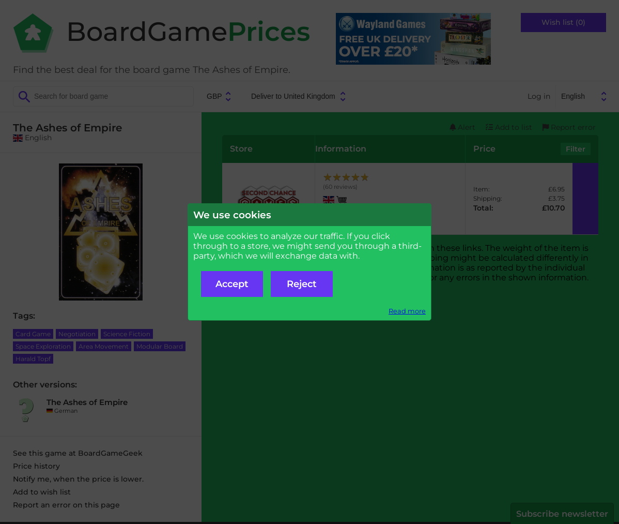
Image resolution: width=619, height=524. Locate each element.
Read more (407, 311)
